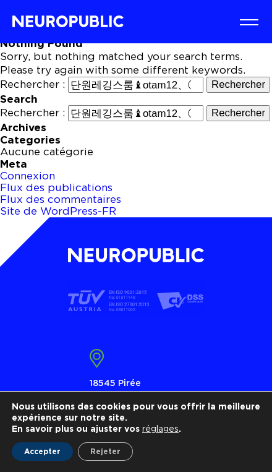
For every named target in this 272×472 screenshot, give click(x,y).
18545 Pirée (115, 382)
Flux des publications (56, 187)
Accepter (42, 451)
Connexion (27, 175)
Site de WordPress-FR (58, 211)
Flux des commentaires (60, 199)
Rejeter (105, 451)
